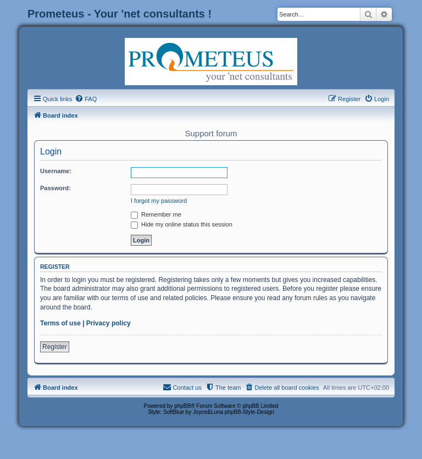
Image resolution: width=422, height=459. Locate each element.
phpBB (182, 406)
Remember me (156, 214)
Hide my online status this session (181, 224)
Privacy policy (108, 323)
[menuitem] (86, 99)
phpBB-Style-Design (249, 412)
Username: (55, 171)
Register (54, 347)
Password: (55, 188)
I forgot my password (159, 200)
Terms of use (60, 323)
